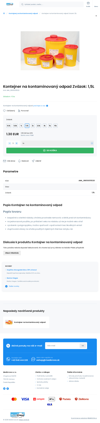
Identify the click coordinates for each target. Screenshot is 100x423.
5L (50, 125)
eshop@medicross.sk (47, 360)
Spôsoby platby (42, 382)
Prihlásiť (83, 345)
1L (21, 125)
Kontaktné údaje (43, 388)
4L (45, 125)
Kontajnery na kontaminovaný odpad (23, 13)
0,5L (8, 125)
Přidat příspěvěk (12, 253)
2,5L (38, 125)
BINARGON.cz (92, 418)
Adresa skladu (74, 381)
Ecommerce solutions (79, 418)
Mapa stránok (24, 420)
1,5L (27, 125)
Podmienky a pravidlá (44, 376)
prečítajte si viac (39, 106)
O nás (39, 385)
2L (33, 125)
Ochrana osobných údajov (46, 379)
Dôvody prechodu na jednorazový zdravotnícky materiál (81, 377)
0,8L (15, 125)
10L (55, 125)
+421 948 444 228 (19, 360)
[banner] (10, 5)
